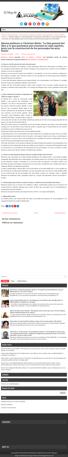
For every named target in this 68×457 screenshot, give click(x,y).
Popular (5, 281)
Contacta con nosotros (8, 407)
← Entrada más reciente (9, 213)
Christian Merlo (12, 35)
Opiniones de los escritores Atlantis (13, 401)
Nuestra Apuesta (6, 404)
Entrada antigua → (61, 213)
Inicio (36, 213)
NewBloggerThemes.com (46, 455)
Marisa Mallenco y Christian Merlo (37, 59)
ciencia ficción (23, 35)
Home (4, 35)
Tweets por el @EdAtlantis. (10, 384)
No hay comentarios (28, 54)
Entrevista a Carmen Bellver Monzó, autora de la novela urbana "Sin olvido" (36, 321)
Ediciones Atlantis (35, 35)
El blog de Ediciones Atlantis (32, 453)
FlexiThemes (23, 455)
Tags (12, 281)
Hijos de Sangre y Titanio (50, 35)
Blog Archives (22, 281)
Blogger (54, 453)
